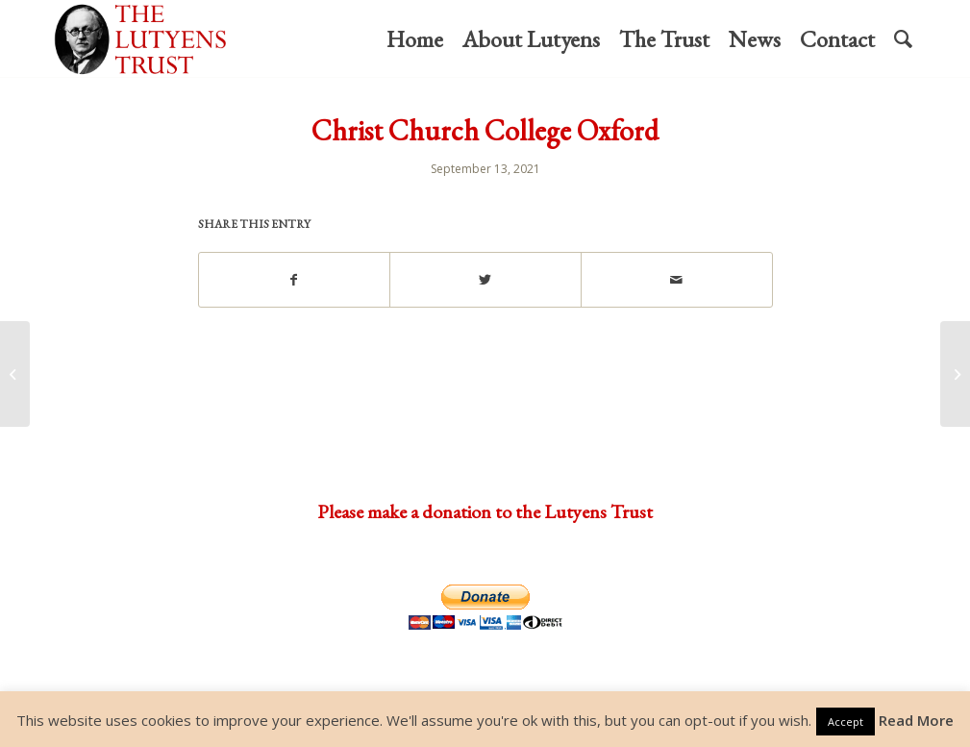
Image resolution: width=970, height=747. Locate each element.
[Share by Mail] (677, 280)
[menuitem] (415, 39)
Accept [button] (845, 721)
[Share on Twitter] (485, 280)
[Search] (903, 39)
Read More (916, 720)
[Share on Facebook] (294, 280)
